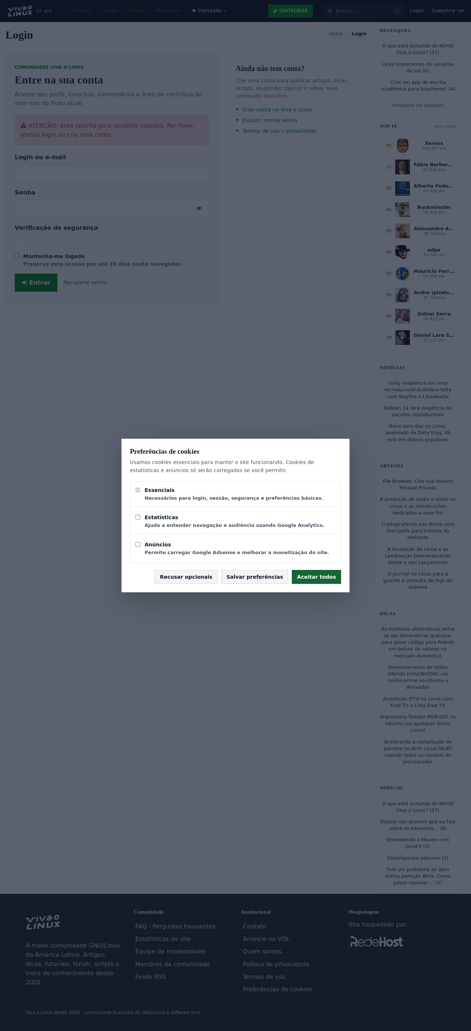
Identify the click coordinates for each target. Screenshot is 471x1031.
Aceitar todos (316, 577)
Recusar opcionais (186, 577)
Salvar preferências (254, 577)
